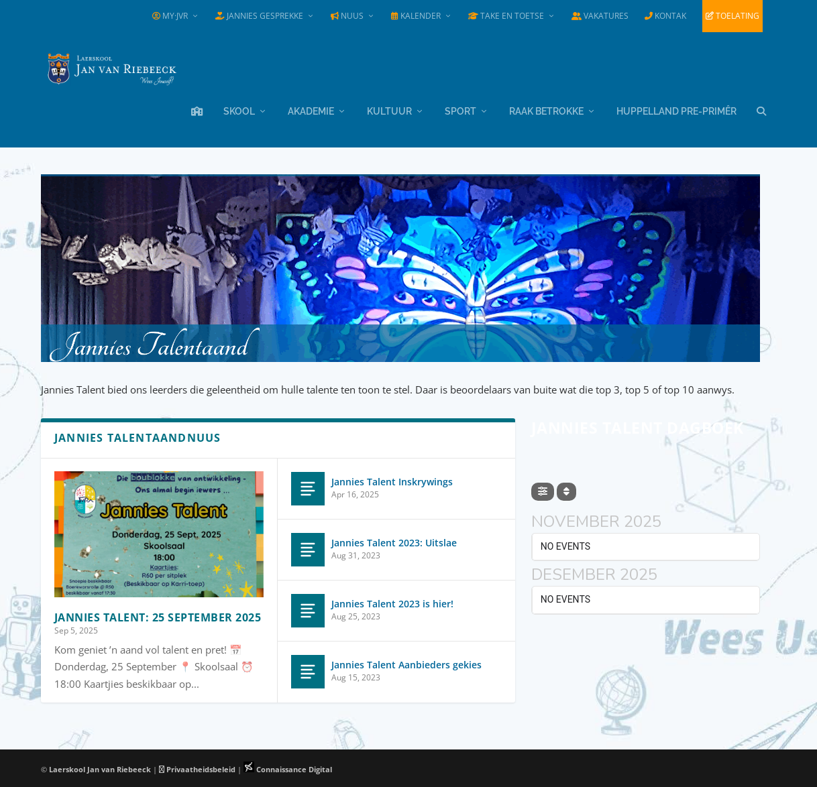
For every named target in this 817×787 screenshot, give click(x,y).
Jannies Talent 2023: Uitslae (394, 540)
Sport (460, 109)
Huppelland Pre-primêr (676, 109)
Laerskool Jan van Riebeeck (100, 767)
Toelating (732, 15)
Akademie (311, 109)
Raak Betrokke (546, 109)
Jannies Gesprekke (259, 15)
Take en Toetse (506, 15)
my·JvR (170, 15)
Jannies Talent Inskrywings (392, 479)
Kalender (416, 15)
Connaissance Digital (287, 767)
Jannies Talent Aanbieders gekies (406, 662)
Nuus (347, 15)
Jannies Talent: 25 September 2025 (158, 615)
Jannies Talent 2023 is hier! (392, 601)
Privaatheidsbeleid (197, 767)
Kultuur (389, 109)
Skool (239, 109)
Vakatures (600, 15)
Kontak (665, 15)
